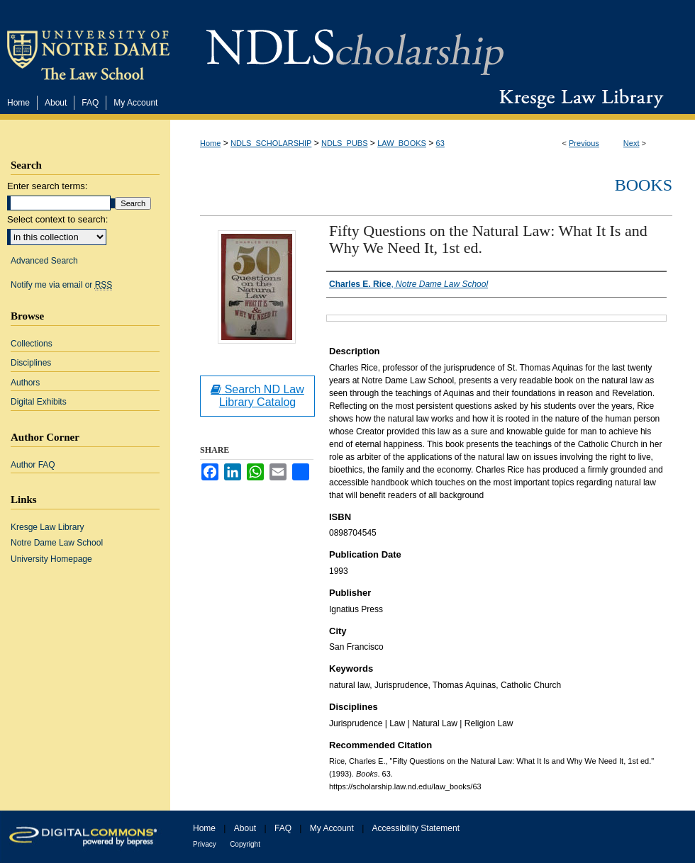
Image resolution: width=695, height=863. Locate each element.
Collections (31, 344)
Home (210, 143)
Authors (25, 383)
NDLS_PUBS (344, 143)
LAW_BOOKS (401, 143)
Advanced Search (44, 261)
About (245, 828)
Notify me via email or (61, 285)
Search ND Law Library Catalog (257, 395)
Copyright (245, 844)
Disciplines (31, 363)
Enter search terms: (47, 186)
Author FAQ (33, 465)
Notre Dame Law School (57, 543)
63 (440, 143)
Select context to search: (57, 219)
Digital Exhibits (39, 402)
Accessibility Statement (416, 828)
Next (631, 143)
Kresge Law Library (578, 98)
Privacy (204, 844)
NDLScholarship (355, 44)
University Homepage (51, 559)
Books (643, 185)
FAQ (282, 828)
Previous (584, 143)
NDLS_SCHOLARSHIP (270, 143)
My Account (332, 828)
